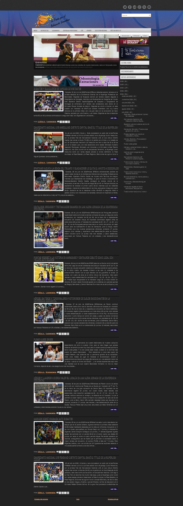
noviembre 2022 (127, 99)
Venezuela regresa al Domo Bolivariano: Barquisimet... (133, 187)
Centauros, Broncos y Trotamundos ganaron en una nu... (136, 130)
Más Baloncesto (116, 30)
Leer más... (114, 118)
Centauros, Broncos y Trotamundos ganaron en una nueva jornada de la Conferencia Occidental (76, 208)
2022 (122, 94)
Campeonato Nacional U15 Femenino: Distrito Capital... (134, 158)
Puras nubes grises (43, 339)
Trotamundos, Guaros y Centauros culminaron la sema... (135, 162)
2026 (122, 81)
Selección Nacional (101, 30)
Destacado (125, 36)
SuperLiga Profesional (70, 30)
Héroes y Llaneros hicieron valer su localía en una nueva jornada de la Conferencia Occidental (75, 379)
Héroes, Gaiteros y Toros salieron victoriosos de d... (135, 139)
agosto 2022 (126, 109)
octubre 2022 (126, 102)
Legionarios (56, 30)
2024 (122, 88)
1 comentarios (51, 251)
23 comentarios (51, 372)
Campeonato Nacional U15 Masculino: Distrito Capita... (134, 120)
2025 (122, 84)
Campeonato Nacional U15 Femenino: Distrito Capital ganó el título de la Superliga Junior (75, 458)
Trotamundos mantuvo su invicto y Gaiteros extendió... (135, 172)
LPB (82, 30)
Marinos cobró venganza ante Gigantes (53, 419)
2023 (122, 91)
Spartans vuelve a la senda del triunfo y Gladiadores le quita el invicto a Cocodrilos (76, 168)
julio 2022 (125, 112)
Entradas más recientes (41, 499)
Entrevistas (45, 30)
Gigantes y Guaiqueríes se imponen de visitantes (57, 88)
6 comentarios (51, 492)
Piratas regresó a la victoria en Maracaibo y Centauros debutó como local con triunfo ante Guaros (73, 258)
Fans (145, 36)
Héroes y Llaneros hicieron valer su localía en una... (136, 148)
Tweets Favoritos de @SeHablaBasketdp (134, 67)
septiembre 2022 (128, 106)
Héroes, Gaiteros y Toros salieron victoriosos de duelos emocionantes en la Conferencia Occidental (72, 299)
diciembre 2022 (127, 96)
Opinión (89, 30)
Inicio (35, 30)
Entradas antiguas (113, 499)
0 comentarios (51, 121)
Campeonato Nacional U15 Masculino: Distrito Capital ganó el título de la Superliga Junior (76, 128)
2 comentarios (51, 162)
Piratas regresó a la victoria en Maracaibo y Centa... (134, 135)
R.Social (136, 36)
